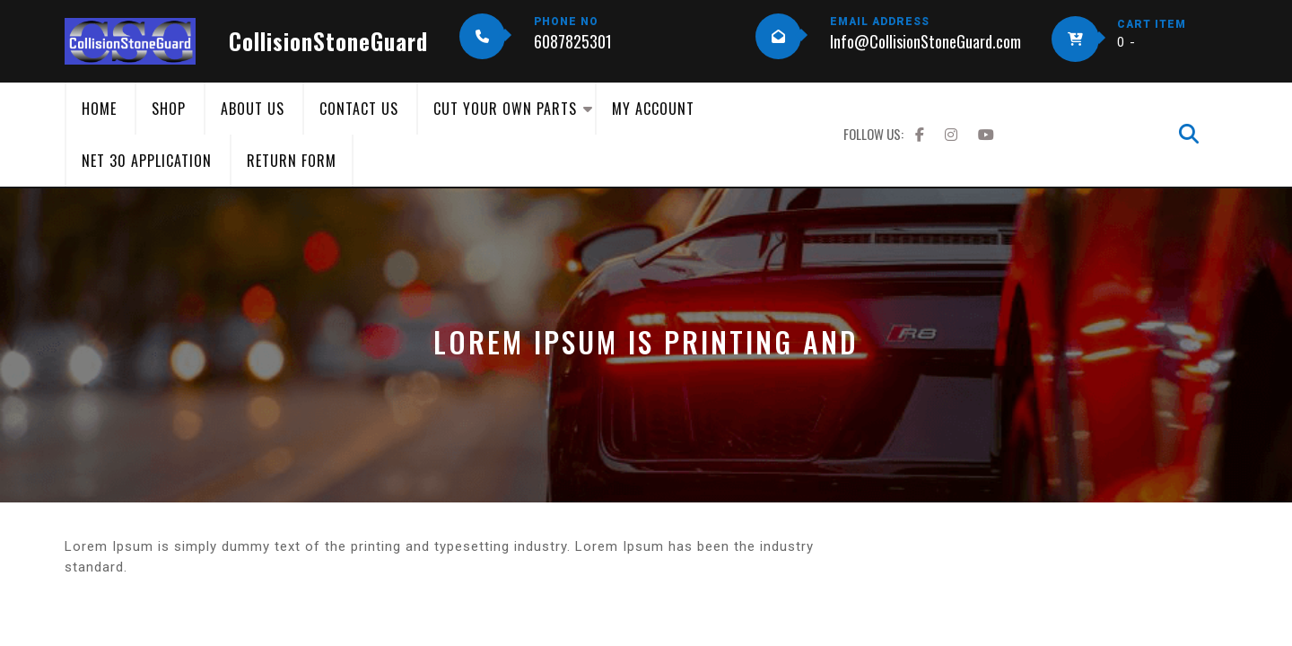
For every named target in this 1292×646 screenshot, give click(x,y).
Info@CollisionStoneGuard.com (925, 41)
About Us (252, 108)
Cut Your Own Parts (505, 108)
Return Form (291, 160)
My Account (653, 108)
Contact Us (358, 108)
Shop (169, 108)
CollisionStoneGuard (328, 40)
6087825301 (573, 41)
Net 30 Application (147, 160)
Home (99, 108)
